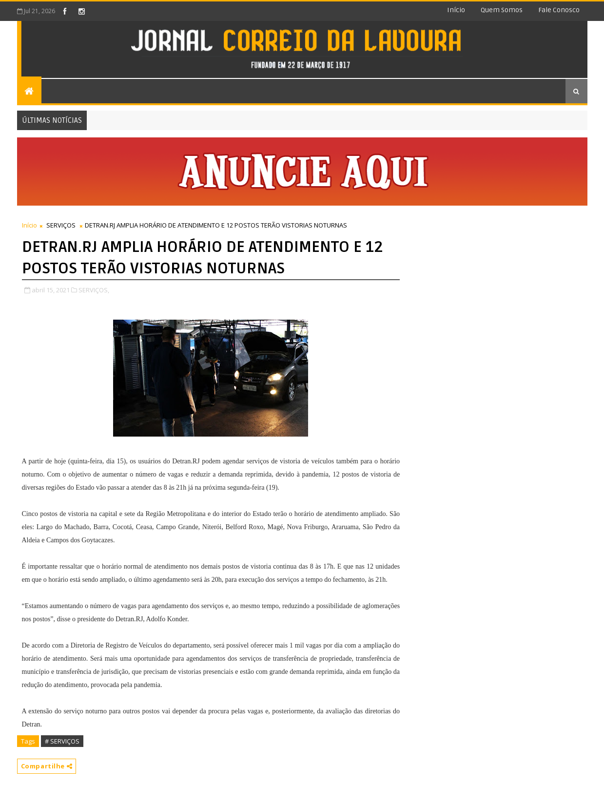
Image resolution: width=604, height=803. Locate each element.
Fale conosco (559, 10)
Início (456, 10)
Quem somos (502, 10)
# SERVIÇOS (62, 741)
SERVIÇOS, (93, 290)
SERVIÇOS (61, 225)
